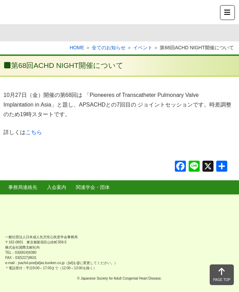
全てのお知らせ (109, 47)
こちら (34, 132)
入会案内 (56, 187)
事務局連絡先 (22, 187)
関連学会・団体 (93, 187)
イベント (142, 47)
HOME (77, 47)
